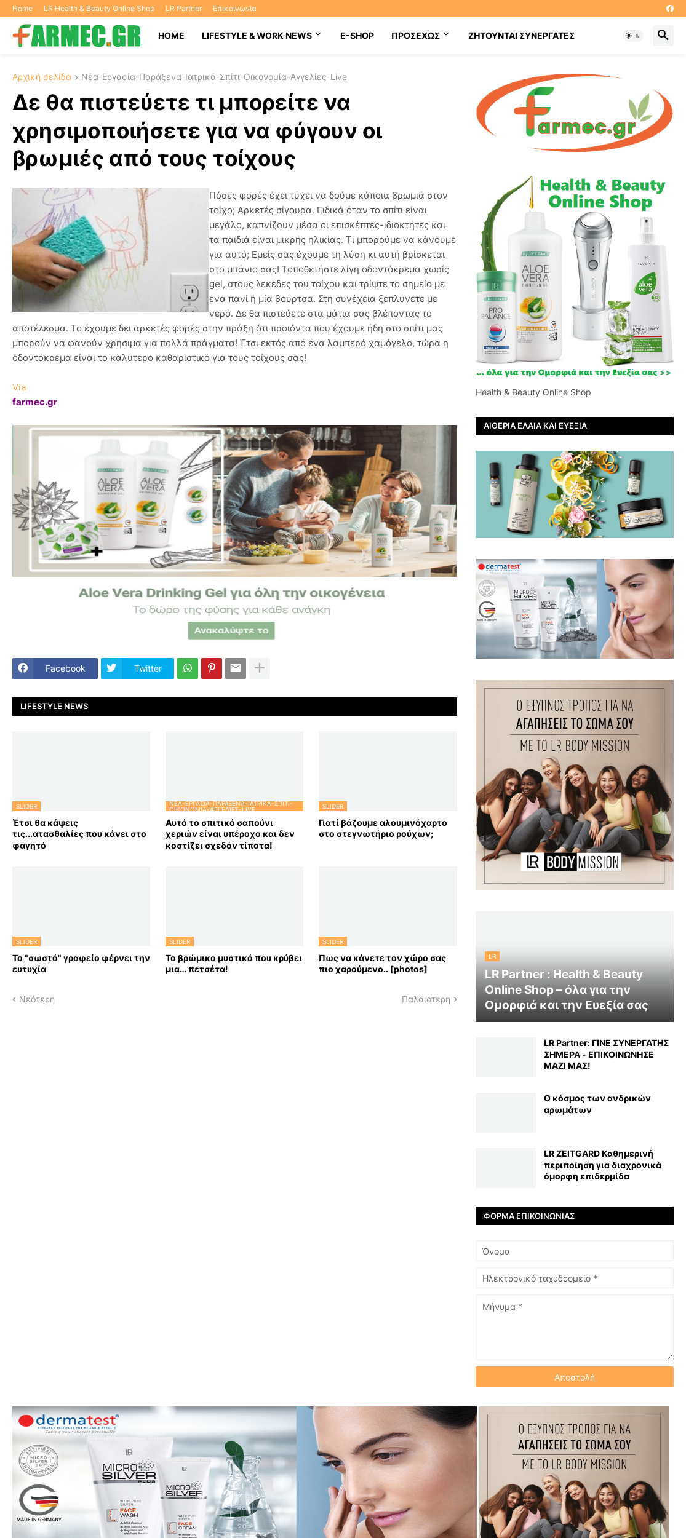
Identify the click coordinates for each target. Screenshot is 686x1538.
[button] (633, 36)
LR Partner (184, 8)
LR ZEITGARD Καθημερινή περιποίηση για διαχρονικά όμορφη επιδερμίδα (602, 1164)
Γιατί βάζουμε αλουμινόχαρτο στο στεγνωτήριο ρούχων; (383, 828)
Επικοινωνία (235, 8)
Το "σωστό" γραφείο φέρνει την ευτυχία (81, 963)
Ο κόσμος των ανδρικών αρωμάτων (597, 1103)
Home (22, 8)
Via (19, 387)
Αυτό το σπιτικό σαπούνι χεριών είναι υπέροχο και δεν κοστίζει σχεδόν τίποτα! (230, 833)
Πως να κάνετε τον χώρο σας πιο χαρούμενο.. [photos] (382, 963)
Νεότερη (37, 999)
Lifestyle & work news (257, 35)
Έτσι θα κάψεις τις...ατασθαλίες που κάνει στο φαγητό (79, 833)
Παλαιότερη (426, 999)
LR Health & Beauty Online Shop (99, 8)
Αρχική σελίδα (41, 77)
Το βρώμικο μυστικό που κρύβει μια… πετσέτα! (234, 963)
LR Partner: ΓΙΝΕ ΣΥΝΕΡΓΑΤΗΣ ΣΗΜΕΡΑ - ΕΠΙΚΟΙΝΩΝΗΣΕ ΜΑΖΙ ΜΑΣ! (606, 1053)
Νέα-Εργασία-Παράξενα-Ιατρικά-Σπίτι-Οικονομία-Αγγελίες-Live (214, 77)
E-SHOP (357, 35)
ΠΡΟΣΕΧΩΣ (415, 35)
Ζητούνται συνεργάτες (521, 35)
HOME (171, 35)
